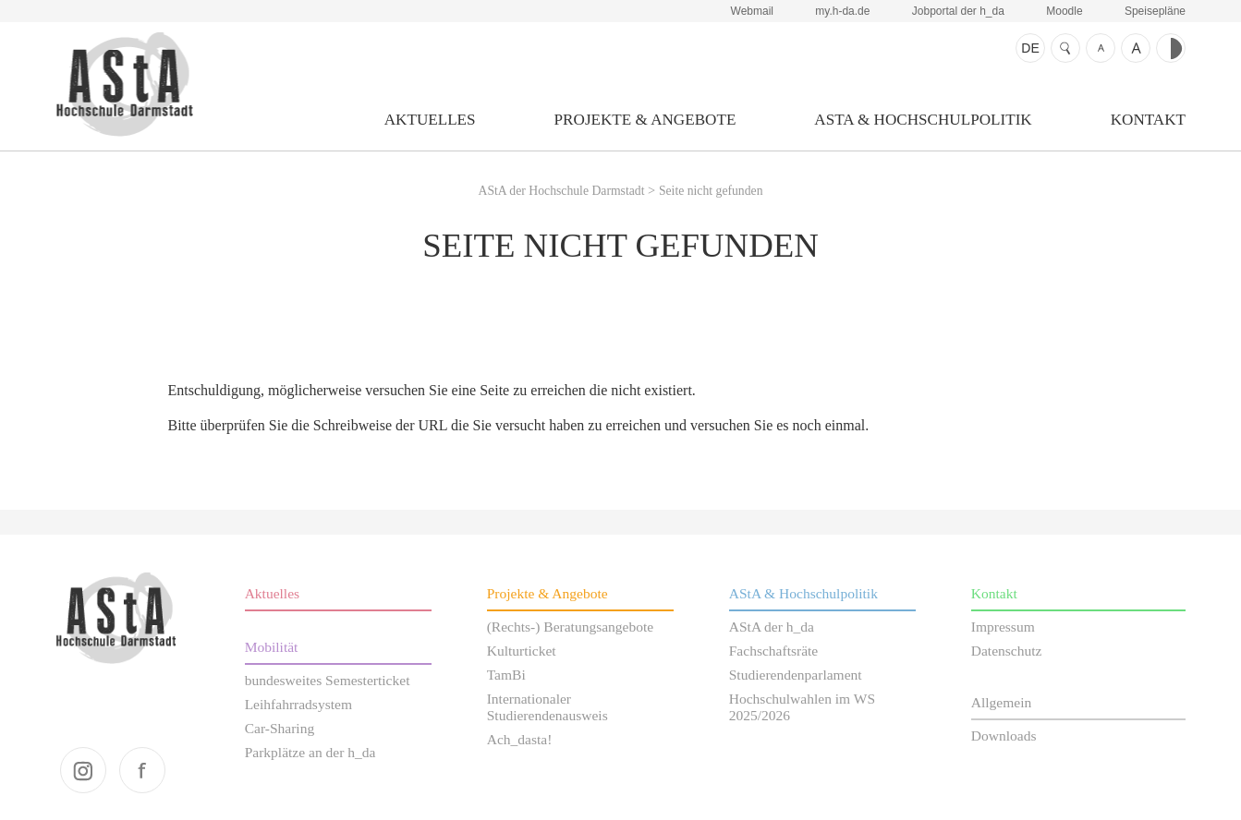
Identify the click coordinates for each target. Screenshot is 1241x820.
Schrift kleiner (1100, 48)
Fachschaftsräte (774, 650)
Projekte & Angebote (645, 119)
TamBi (506, 674)
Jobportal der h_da (958, 11)
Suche (1065, 48)
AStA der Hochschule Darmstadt (124, 84)
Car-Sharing (280, 728)
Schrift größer (1135, 48)
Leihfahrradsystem (298, 704)
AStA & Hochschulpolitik (922, 119)
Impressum (1003, 626)
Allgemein (1001, 702)
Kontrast (1171, 48)
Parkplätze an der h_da (310, 752)
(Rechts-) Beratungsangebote (570, 626)
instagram (83, 770)
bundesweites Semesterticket (327, 680)
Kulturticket (521, 650)
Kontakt (1148, 119)
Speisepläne (1155, 11)
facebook (142, 770)
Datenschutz (1006, 650)
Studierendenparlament (795, 674)
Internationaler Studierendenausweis (547, 707)
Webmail (752, 11)
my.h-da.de (842, 11)
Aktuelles (430, 119)
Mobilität (271, 647)
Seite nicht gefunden (711, 191)
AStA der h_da (771, 626)
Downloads (1004, 735)
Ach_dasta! (520, 739)
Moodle (1064, 11)
